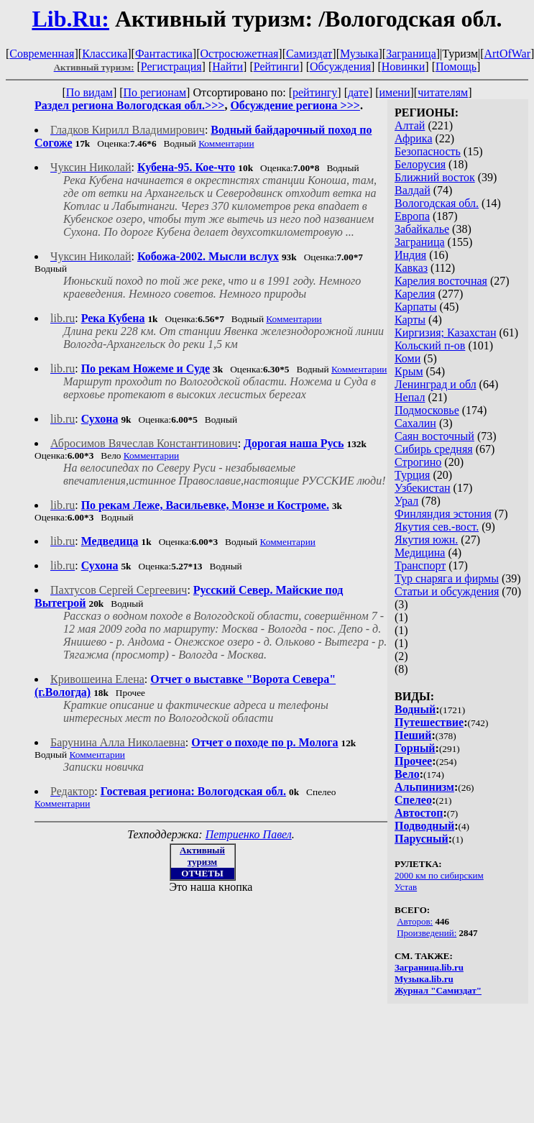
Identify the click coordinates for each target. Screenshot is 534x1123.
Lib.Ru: (70, 19)
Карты (410, 319)
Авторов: (415, 921)
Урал (406, 501)
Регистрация (171, 66)
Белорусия (420, 164)
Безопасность (428, 151)
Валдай (413, 190)
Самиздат (309, 53)
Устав (406, 886)
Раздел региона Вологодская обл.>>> (129, 105)
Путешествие (429, 722)
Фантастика (164, 53)
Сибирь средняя (434, 449)
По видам (89, 92)
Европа (412, 216)
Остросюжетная (239, 53)
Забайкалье (422, 229)
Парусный (421, 839)
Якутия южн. (426, 539)
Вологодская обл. (437, 203)
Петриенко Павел (249, 834)
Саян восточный (434, 436)
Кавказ (411, 268)
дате (358, 92)
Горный (415, 748)
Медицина (420, 552)
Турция (412, 475)
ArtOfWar (507, 53)
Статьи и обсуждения (447, 591)
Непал (410, 397)
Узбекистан (423, 488)
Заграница (411, 53)
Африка (414, 138)
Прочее (413, 761)
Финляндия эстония (443, 514)
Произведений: (426, 932)
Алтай (410, 125)
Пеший (413, 735)
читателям (443, 92)
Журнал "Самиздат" (438, 990)
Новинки (403, 66)
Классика (104, 53)
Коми (407, 358)
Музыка (359, 53)
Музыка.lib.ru (424, 978)
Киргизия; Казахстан (446, 332)
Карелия (415, 294)
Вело (407, 774)
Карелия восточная (441, 281)
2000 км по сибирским (439, 875)
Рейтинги (277, 66)
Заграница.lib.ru (429, 967)
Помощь (456, 66)
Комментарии (226, 143)
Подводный (424, 826)
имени (394, 92)
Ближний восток (435, 177)
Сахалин (415, 423)
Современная (41, 53)
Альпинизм (424, 787)
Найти (227, 66)
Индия (410, 255)
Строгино (418, 462)
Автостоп (419, 813)
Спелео (413, 800)
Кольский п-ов (430, 345)
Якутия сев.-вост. (437, 527)
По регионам (155, 92)
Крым (409, 371)
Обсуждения (340, 66)
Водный (415, 709)
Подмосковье (427, 410)
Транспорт (420, 565)
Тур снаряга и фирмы (447, 578)
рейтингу (315, 92)
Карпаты (416, 307)
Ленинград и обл (436, 384)
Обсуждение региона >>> (295, 105)
